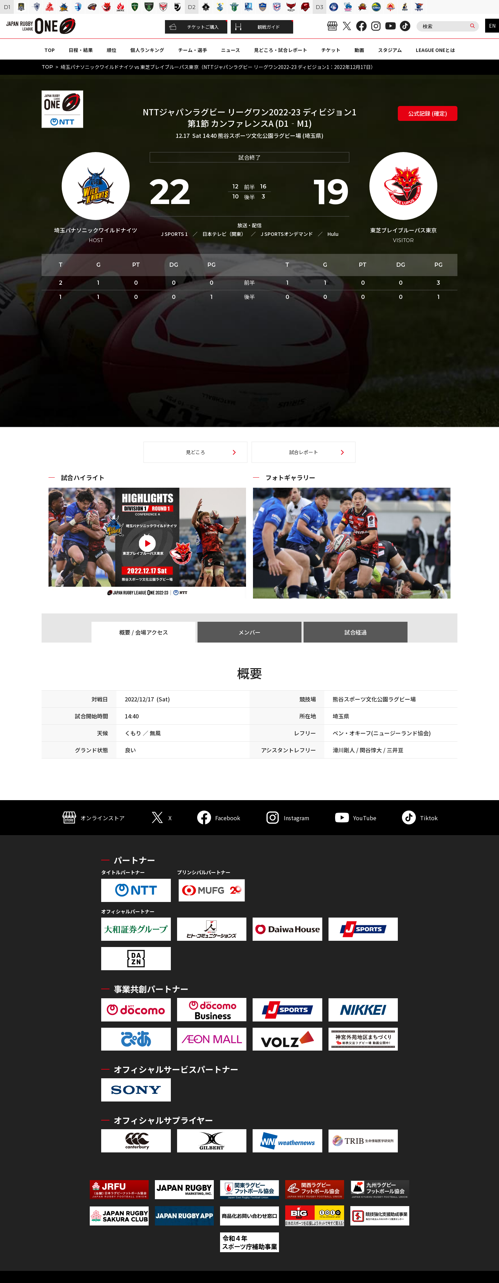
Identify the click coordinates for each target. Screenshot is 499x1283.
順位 (111, 49)
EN (492, 25)
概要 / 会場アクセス (143, 632)
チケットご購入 (194, 27)
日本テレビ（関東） (224, 233)
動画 (359, 49)
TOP (49, 49)
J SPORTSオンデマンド (287, 233)
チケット (331, 49)
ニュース (230, 49)
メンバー (249, 632)
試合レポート (303, 452)
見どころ (195, 452)
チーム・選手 (192, 49)
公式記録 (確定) (427, 113)
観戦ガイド (257, 27)
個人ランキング (147, 49)
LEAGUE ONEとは (435, 49)
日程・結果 (81, 49)
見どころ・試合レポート (280, 49)
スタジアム (390, 49)
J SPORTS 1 (174, 233)
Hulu (333, 233)
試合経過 (355, 632)
